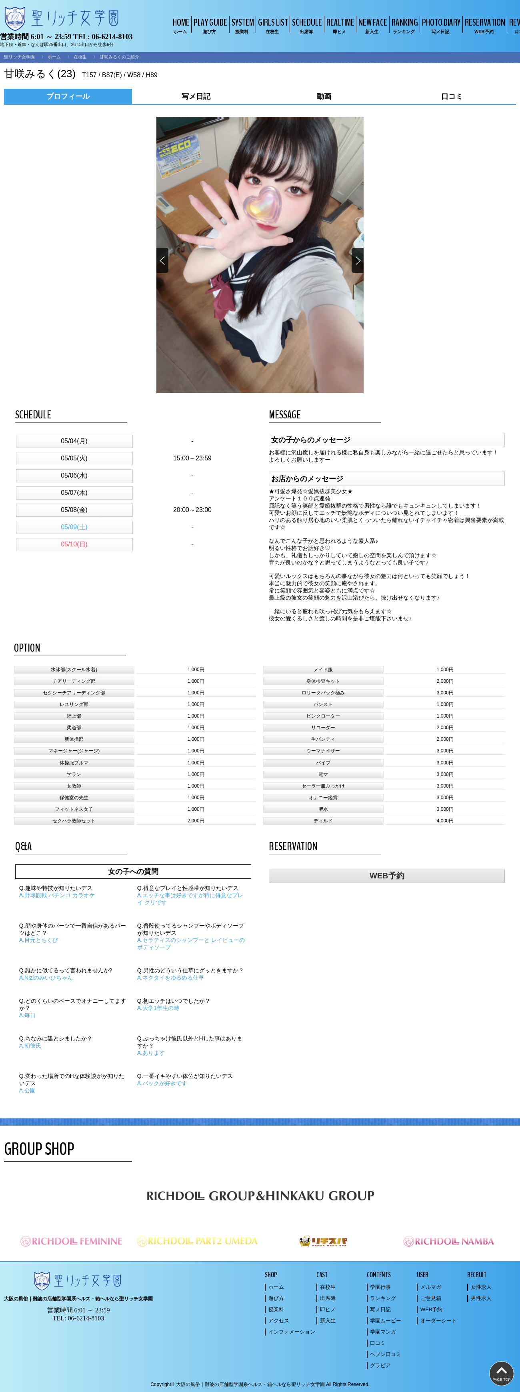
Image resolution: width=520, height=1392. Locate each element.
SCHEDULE (306, 25)
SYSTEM (242, 25)
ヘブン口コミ (385, 1354)
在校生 (80, 56)
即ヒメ (328, 1309)
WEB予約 (387, 875)
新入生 (328, 1321)
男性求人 (481, 1298)
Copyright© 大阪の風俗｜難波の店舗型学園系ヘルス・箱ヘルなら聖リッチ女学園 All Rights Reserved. (260, 1384)
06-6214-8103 (112, 37)
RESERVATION (484, 25)
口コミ (378, 1343)
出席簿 (328, 1298)
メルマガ (430, 1287)
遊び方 (276, 1298)
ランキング (383, 1298)
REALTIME (339, 25)
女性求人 (481, 1287)
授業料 (276, 1309)
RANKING (404, 25)
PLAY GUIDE (209, 25)
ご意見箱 (430, 1298)
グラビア (380, 1365)
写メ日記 (380, 1309)
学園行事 (380, 1287)
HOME (180, 25)
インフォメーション (291, 1332)
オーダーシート (438, 1321)
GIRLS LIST (272, 25)
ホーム (54, 56)
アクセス (278, 1321)
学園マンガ (383, 1332)
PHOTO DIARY (440, 25)
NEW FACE (371, 25)
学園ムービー (385, 1321)
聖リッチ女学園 (19, 56)
